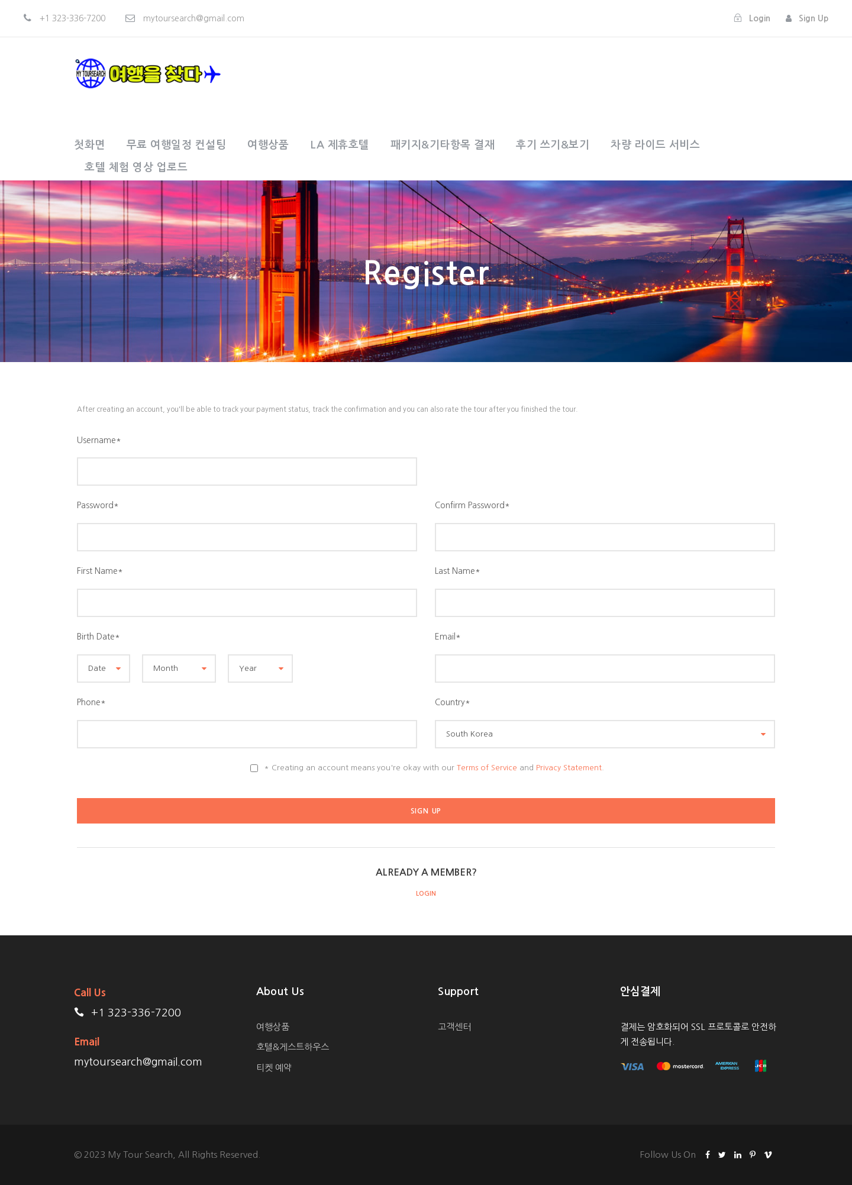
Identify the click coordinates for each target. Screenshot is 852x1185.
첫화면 (89, 145)
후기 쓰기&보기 (552, 145)
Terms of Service (487, 767)
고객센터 (454, 1026)
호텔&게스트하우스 (292, 1046)
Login (426, 893)
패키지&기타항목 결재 (442, 145)
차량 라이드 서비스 (655, 145)
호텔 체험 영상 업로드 (136, 167)
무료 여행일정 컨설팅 (177, 145)
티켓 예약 (274, 1067)
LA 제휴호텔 (339, 145)
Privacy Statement (569, 767)
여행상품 (268, 145)
